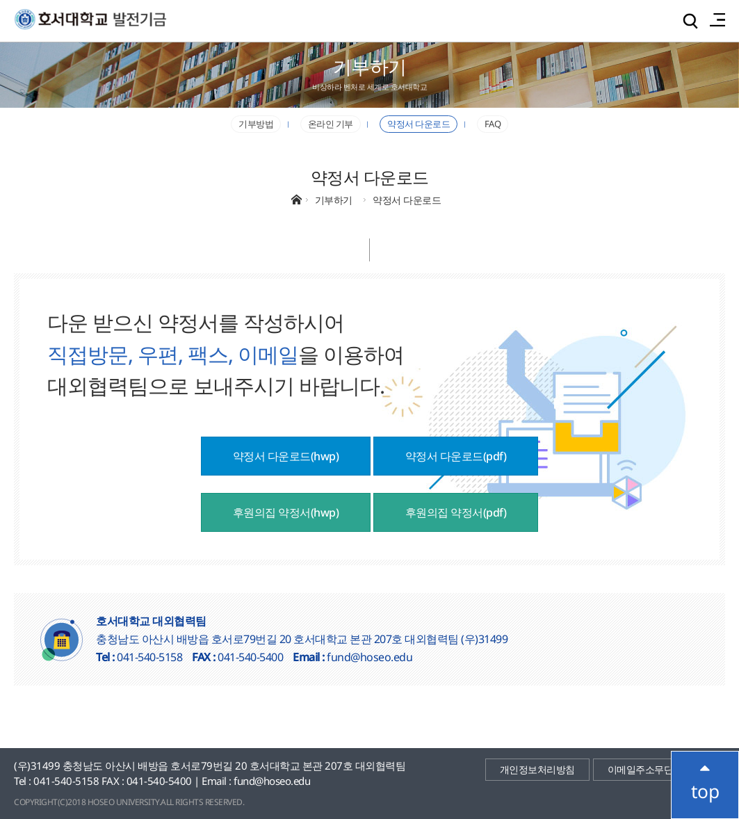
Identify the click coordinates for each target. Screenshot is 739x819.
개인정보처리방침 (537, 769)
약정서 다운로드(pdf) (456, 456)
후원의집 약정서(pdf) (456, 512)
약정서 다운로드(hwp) (286, 456)
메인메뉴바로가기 (0, 0)
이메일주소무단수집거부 (659, 769)
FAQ (493, 123)
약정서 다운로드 (418, 123)
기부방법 (255, 123)
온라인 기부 (330, 123)
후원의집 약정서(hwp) (286, 512)
